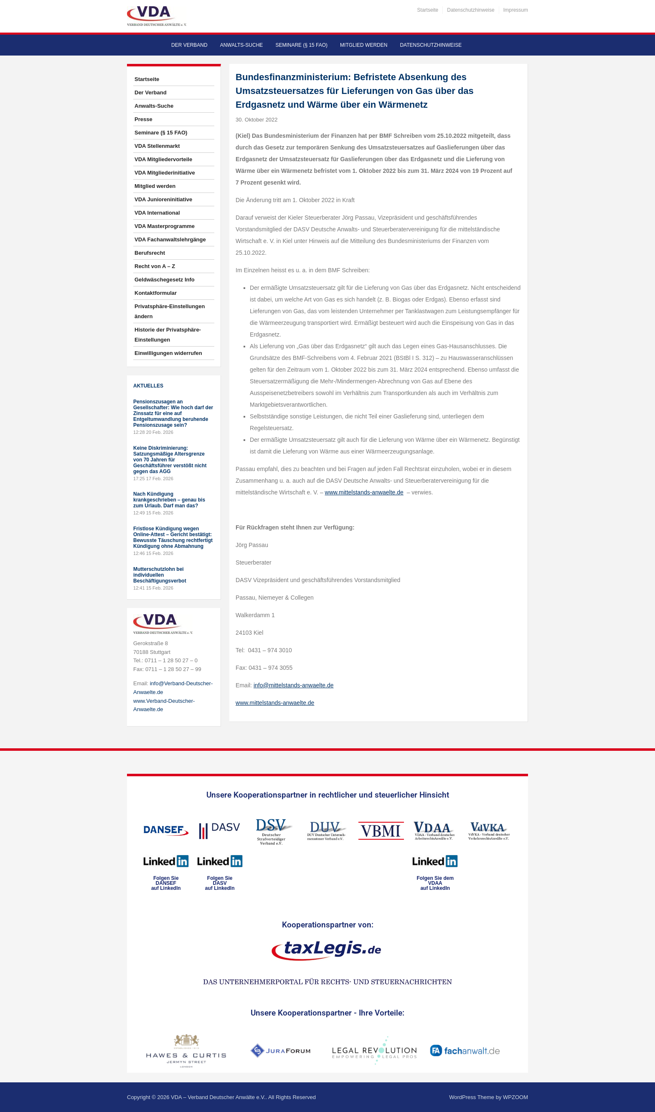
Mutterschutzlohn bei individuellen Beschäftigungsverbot (159, 575)
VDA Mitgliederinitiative (165, 173)
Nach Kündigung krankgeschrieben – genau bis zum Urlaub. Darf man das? (169, 500)
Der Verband (189, 45)
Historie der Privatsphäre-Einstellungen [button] (168, 335)
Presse (143, 119)
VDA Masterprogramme (165, 226)
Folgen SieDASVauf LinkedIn (220, 883)
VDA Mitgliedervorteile (163, 159)
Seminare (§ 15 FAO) (301, 45)
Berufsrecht (150, 253)
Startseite (428, 10)
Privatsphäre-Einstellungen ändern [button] (170, 311)
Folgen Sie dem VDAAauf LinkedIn (435, 883)
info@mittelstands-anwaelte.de (294, 685)
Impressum (515, 10)
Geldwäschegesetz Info (165, 279)
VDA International (157, 213)
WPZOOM (515, 1097)
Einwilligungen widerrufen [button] (168, 353)
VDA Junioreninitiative (163, 199)
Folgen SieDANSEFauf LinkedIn (166, 883)
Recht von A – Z (155, 266)
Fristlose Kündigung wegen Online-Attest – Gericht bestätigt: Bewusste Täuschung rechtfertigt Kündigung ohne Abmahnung (173, 537)
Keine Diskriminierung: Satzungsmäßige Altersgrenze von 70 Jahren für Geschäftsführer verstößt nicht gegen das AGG (169, 459)
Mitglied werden (363, 45)
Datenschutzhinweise (470, 10)
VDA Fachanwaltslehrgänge (170, 239)
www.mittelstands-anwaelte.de (364, 492)
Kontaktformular (156, 293)
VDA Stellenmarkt (157, 146)
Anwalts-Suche (241, 45)
